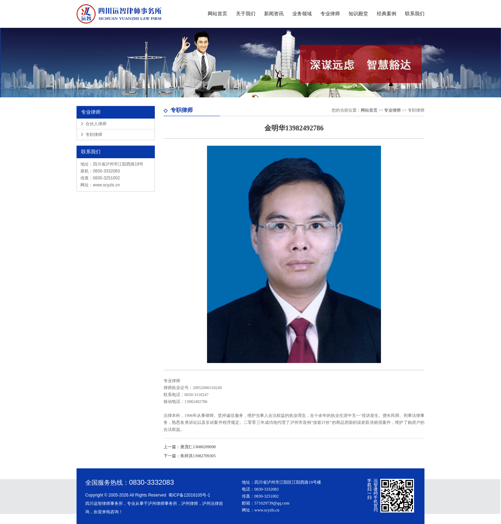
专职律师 (94, 134)
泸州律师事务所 (162, 503)
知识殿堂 (358, 13)
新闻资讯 (274, 13)
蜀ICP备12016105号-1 (189, 495)
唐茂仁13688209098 (190, 446)
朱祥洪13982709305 (190, 455)
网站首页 (217, 13)
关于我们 (245, 13)
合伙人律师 (96, 123)
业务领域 (302, 13)
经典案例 (386, 13)
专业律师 (330, 13)
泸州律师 (189, 503)
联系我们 (414, 13)
